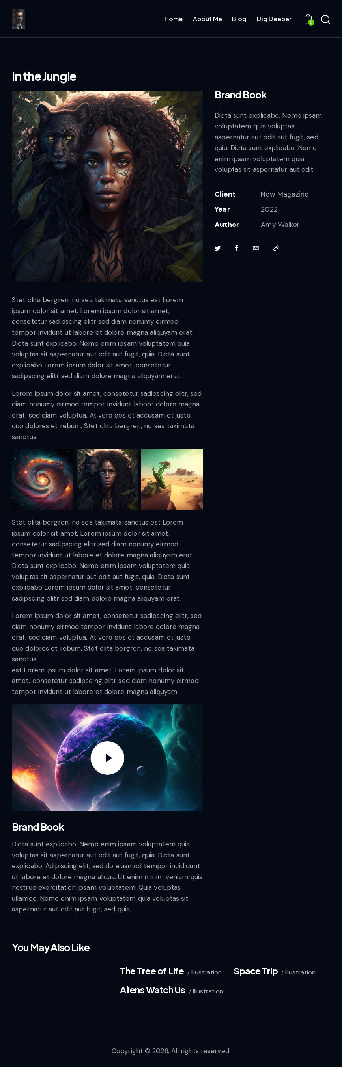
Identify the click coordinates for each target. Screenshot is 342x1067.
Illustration (206, 972)
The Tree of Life (152, 971)
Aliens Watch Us (152, 990)
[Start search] (325, 20)
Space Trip (256, 971)
